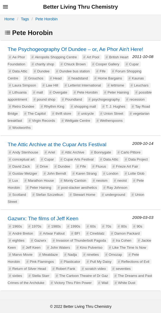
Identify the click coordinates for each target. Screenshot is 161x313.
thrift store (63, 113)
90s (139, 226)
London (112, 173)
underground (115, 195)
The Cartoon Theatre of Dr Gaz (83, 276)
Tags (25, 19)
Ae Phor (18, 57)
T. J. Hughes (115, 106)
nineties (93, 255)
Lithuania (19, 92)
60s (93, 226)
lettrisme (117, 85)
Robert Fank (65, 269)
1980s (56, 226)
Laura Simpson (24, 85)
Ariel (51, 152)
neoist (122, 180)
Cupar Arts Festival (79, 159)
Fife (103, 71)
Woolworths (21, 128)
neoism (102, 180)
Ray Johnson (117, 188)
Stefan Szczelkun (49, 195)
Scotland (19, 195)
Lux (15, 180)
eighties (18, 240)
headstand (79, 78)
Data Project (138, 159)
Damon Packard (127, 233)
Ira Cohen (123, 240)
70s (108, 226)
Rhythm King (54, 106)
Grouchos (35, 78)
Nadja (72, 255)
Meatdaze (50, 255)
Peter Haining (118, 92)
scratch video (95, 269)
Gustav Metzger (24, 173)
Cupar (134, 64)
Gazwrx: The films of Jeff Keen (43, 218)
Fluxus (101, 166)
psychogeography (106, 99)
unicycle (87, 113)
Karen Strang (86, 173)
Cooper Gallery (107, 64)
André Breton (22, 233)
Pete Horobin (46, 19)
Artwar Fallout (54, 233)
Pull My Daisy (101, 262)
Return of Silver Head (29, 269)
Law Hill (52, 85)
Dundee (43, 71)
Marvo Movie (22, 255)
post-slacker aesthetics (79, 188)
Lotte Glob (136, 173)
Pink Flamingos (42, 262)
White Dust (126, 283)
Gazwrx (40, 240)
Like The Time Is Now (129, 247)
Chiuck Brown (75, 64)
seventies (123, 269)
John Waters (60, 247)
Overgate (60, 92)
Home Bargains (110, 78)
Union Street (113, 113)
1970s (36, 226)
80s (124, 226)
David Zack (21, 166)
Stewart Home (84, 195)
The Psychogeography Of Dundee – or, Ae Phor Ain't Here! (75, 49)
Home (9, 19)
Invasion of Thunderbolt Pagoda (81, 240)
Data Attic (19, 71)
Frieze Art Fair (127, 166)
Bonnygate (102, 152)
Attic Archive (74, 152)
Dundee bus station (74, 71)
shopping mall (85, 106)
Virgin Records (43, 121)
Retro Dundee (23, 106)
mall (39, 92)
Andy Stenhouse (25, 152)
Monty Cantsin (75, 180)
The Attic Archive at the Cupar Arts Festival (57, 144)
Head (57, 78)
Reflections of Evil (135, 262)
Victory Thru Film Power (72, 283)
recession (137, 99)
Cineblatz (97, 233)
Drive (44, 166)
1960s (17, 226)
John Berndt (56, 173)
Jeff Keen (33, 247)
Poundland (73, 99)
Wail (105, 283)
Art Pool (93, 57)
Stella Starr (40, 276)
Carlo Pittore (130, 152)
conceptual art (23, 159)
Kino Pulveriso (91, 247)
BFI (77, 233)
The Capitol (37, 113)
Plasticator (72, 262)
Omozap (115, 255)
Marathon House (41, 180)
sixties (17, 276)
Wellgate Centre (77, 121)
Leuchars (141, 85)
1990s (75, 226)
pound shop (46, 99)
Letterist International (84, 85)
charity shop (44, 64)
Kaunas (138, 78)
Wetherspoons (111, 121)
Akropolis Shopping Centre (56, 57)
